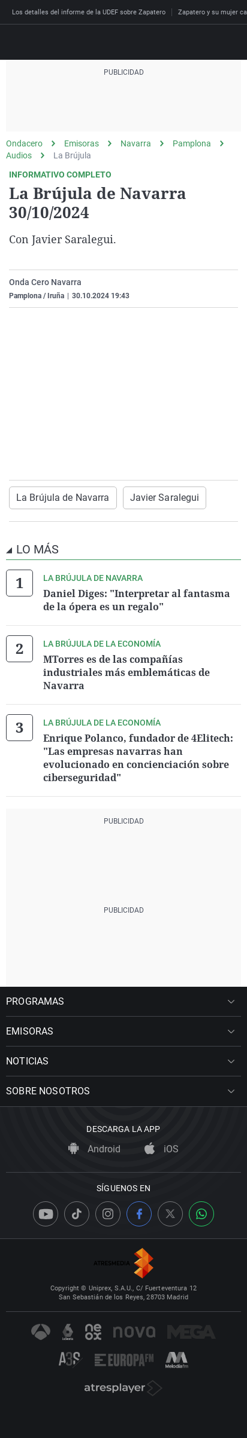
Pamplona (192, 143)
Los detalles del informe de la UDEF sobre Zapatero (88, 12)
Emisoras (81, 143)
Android (94, 1149)
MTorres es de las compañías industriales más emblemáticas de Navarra (126, 672)
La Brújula (72, 155)
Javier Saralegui (165, 497)
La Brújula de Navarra (63, 497)
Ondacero (24, 143)
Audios (19, 155)
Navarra (136, 143)
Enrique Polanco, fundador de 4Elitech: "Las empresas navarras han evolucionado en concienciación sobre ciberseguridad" (138, 758)
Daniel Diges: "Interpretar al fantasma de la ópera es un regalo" (136, 600)
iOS (161, 1149)
